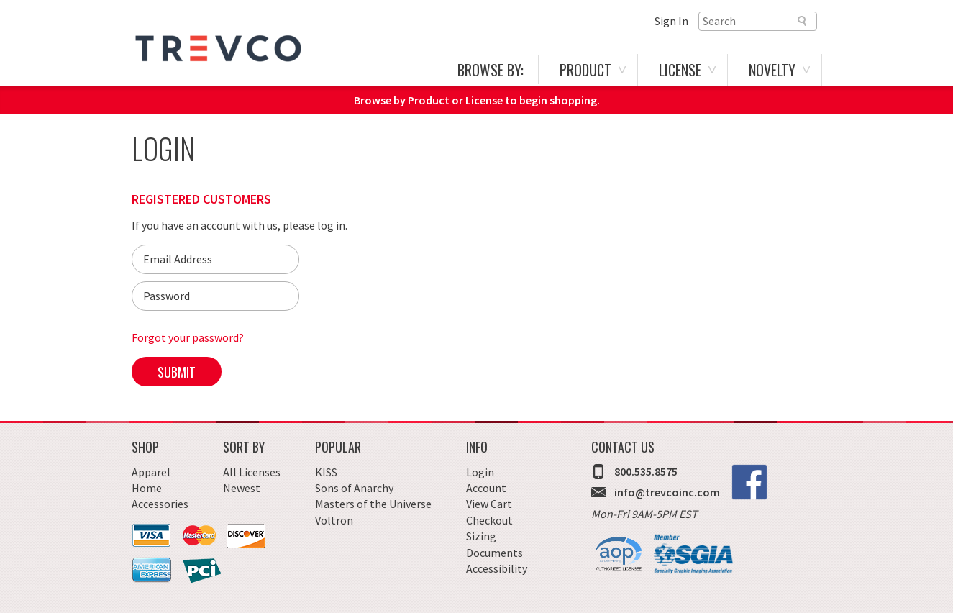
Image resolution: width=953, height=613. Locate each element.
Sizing (481, 536)
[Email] (215, 259)
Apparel (151, 472)
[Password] (215, 296)
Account (486, 488)
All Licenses (252, 472)
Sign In (671, 21)
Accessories (160, 503)
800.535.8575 (646, 471)
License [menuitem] (680, 70)
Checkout (489, 520)
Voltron (334, 520)
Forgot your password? (188, 337)
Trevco (218, 49)
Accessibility (496, 568)
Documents (494, 552)
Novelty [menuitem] (772, 70)
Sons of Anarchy (354, 488)
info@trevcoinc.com (667, 492)
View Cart (489, 503)
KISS (326, 472)
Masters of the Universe (373, 503)
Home (147, 488)
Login (480, 472)
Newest (241, 488)
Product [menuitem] (585, 70)
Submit (177, 372)
